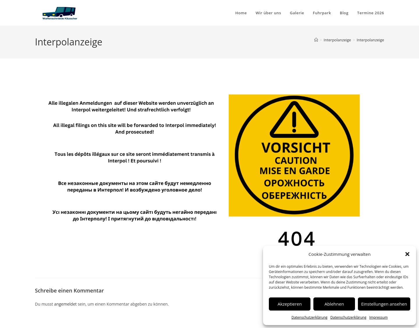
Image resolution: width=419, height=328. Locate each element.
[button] (407, 254)
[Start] (316, 39)
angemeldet (65, 304)
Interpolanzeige (370, 39)
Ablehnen (334, 304)
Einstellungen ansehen (384, 304)
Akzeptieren (290, 304)
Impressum (378, 317)
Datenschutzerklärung (310, 317)
